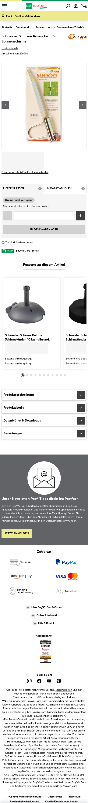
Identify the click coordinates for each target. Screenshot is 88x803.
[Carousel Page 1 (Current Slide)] (23, 375)
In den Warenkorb (44, 229)
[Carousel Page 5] (40, 375)
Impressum (74, 796)
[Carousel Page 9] (57, 375)
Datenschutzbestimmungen (61, 521)
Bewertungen (44, 433)
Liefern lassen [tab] (23, 190)
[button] (23, 16)
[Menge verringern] (7, 215)
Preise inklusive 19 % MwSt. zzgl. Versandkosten (25, 172)
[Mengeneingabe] (44, 215)
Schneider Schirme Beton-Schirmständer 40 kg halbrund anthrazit (27, 338)
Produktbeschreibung (44, 395)
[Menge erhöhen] (80, 215)
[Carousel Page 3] (31, 375)
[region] (44, 105)
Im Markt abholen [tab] (67, 190)
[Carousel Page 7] (48, 375)
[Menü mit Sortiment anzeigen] (4, 6)
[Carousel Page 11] (65, 375)
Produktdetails (10, 48)
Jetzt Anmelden (17, 533)
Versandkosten (63, 690)
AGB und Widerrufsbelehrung (24, 796)
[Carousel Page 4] (35, 375)
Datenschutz (55, 796)
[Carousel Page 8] (52, 375)
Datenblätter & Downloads (44, 421)
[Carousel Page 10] (61, 375)
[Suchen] (67, 6)
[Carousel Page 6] (44, 375)
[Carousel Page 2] (27, 375)
